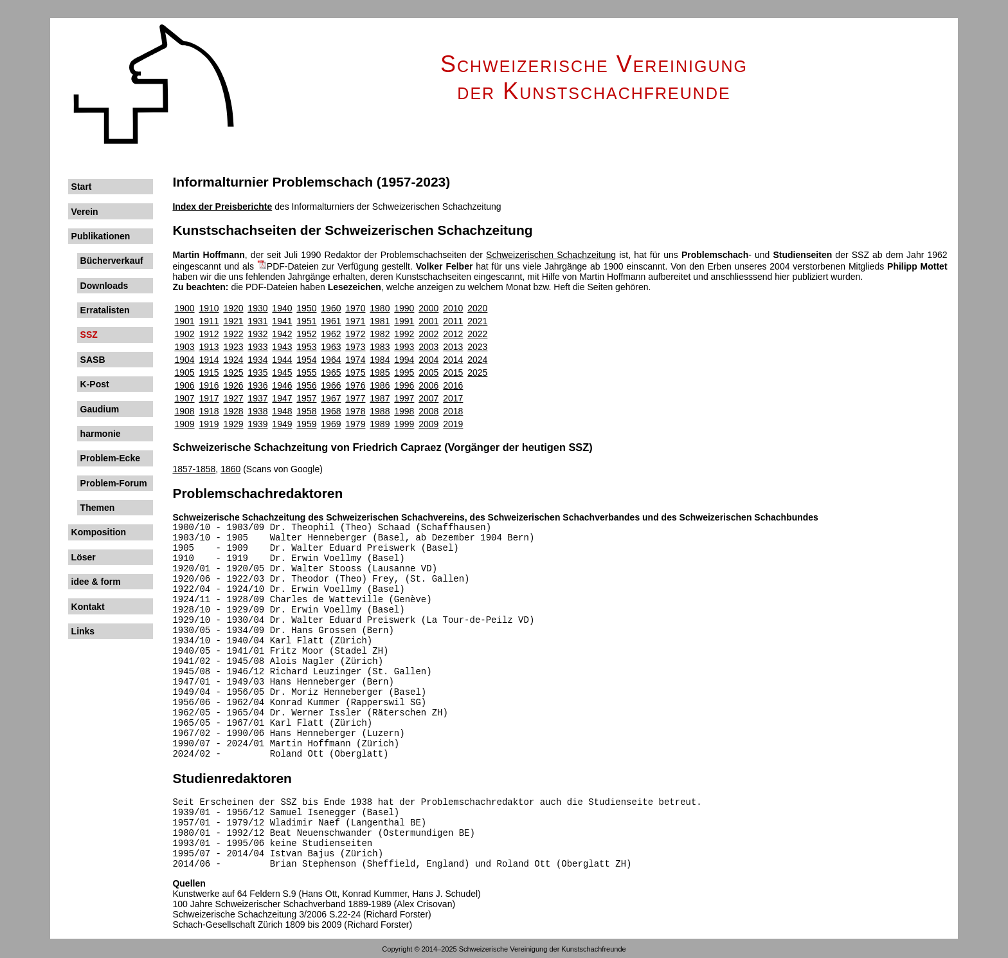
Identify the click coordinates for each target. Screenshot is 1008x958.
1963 (331, 347)
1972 (355, 334)
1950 (306, 308)
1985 (380, 372)
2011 (453, 321)
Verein (84, 212)
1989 (380, 424)
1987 (380, 398)
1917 (209, 398)
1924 (233, 360)
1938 (257, 411)
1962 (331, 334)
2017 (453, 398)
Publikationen (100, 236)
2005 (428, 372)
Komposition (99, 532)
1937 (257, 398)
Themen (97, 507)
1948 (282, 411)
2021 (477, 321)
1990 (404, 308)
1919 (209, 424)
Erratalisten (105, 310)
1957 (306, 398)
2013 (453, 347)
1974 (355, 360)
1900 (184, 308)
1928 (233, 411)
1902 (184, 334)
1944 (282, 360)
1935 (257, 372)
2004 (428, 360)
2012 (453, 334)
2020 (477, 308)
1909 (184, 424)
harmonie (100, 433)
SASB (92, 360)
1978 (355, 411)
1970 (355, 308)
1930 (257, 308)
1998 (404, 411)
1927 (233, 398)
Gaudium (100, 409)
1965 (331, 372)
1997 (404, 398)
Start (81, 186)
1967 (331, 398)
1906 (184, 385)
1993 (404, 347)
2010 (453, 308)
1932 (257, 334)
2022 (477, 334)
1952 (306, 334)
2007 (428, 398)
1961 (331, 321)
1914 (209, 360)
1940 (282, 308)
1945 (282, 372)
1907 (184, 398)
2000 (428, 308)
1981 (380, 321)
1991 (404, 321)
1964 (331, 360)
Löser (83, 557)
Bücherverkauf (111, 260)
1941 (282, 321)
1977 (355, 398)
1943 (282, 347)
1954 (306, 360)
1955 (306, 372)
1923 (233, 347)
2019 (453, 424)
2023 (477, 347)
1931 (257, 321)
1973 (355, 347)
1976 (355, 385)
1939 (257, 424)
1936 (257, 385)
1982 (380, 334)
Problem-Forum (113, 483)
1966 (331, 385)
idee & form (96, 581)
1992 (404, 334)
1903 (184, 347)
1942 (282, 334)
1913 (209, 347)
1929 (233, 424)
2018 (453, 411)
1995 (404, 372)
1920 (233, 308)
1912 (209, 334)
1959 (306, 424)
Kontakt (88, 607)
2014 (453, 360)
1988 (380, 411)
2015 (453, 372)
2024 (477, 360)
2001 (428, 321)
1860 (230, 469)
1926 (233, 385)
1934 (257, 360)
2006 (428, 385)
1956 (306, 385)
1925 (233, 372)
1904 (184, 360)
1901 (184, 321)
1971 (355, 321)
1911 (209, 321)
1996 (404, 385)
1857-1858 (193, 469)
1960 (331, 308)
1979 (355, 424)
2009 (428, 424)
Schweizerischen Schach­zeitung (551, 255)
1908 (184, 411)
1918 (209, 411)
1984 (380, 360)
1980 (380, 308)
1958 (306, 411)
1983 (380, 347)
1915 (209, 372)
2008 (428, 411)
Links (83, 631)
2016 (453, 385)
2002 (428, 334)
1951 (306, 321)
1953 (306, 347)
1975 (355, 372)
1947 (282, 398)
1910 (209, 308)
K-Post (94, 384)
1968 (331, 411)
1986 (380, 385)
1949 (282, 424)
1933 (257, 347)
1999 (404, 424)
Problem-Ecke (110, 458)
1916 (209, 385)
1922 (233, 334)
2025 (477, 372)
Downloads (104, 286)
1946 (282, 385)
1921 (233, 321)
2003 (428, 347)
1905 (184, 372)
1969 (331, 424)
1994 (404, 360)
